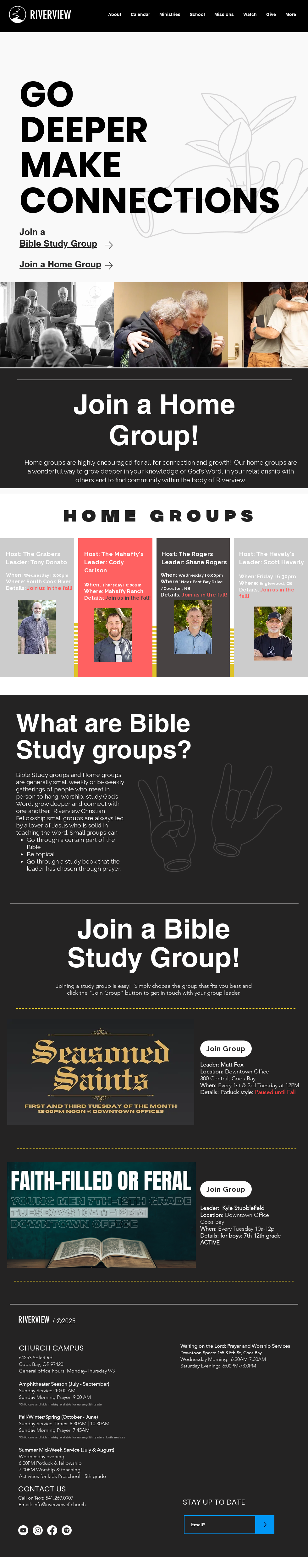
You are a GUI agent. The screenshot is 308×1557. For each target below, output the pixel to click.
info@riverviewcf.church (59, 1504)
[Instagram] (38, 1530)
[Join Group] (226, 1049)
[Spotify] (67, 1530)
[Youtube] (23, 1530)
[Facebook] (52, 1530)
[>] (265, 1524)
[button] (170, 14)
